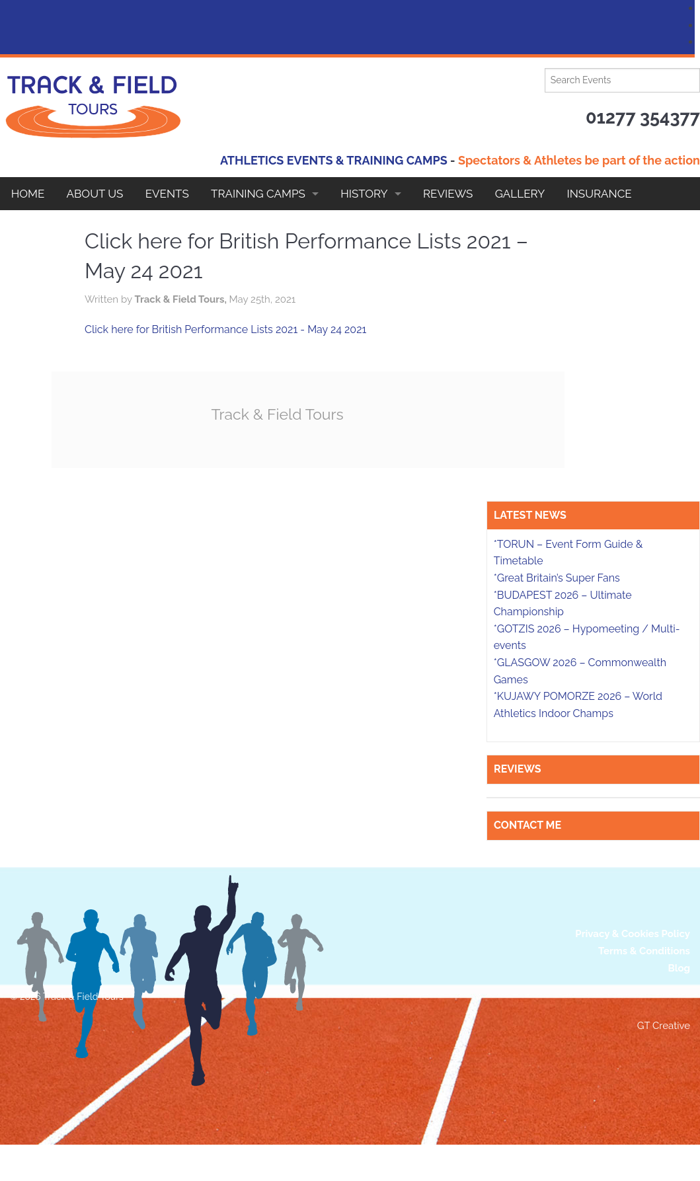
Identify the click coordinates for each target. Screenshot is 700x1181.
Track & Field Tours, (181, 299)
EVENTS (167, 193)
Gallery (520, 193)
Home (28, 193)
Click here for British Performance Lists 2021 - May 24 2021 (225, 329)
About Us (95, 193)
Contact (37, 226)
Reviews (448, 193)
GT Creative (663, 1026)
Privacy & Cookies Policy (632, 934)
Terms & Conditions (644, 951)
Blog (679, 968)
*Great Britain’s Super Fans (557, 578)
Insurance (599, 193)
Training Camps (258, 193)
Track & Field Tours (278, 414)
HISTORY (363, 193)
